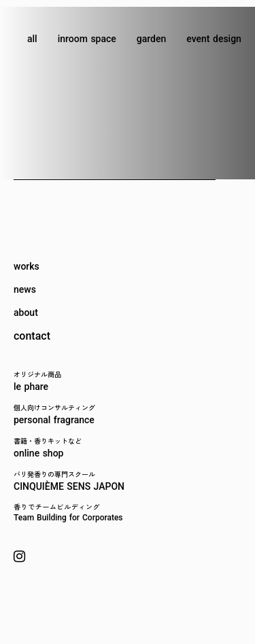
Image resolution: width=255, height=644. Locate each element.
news (25, 289)
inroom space (87, 38)
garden (151, 38)
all (32, 38)
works (26, 266)
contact (32, 336)
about (26, 312)
